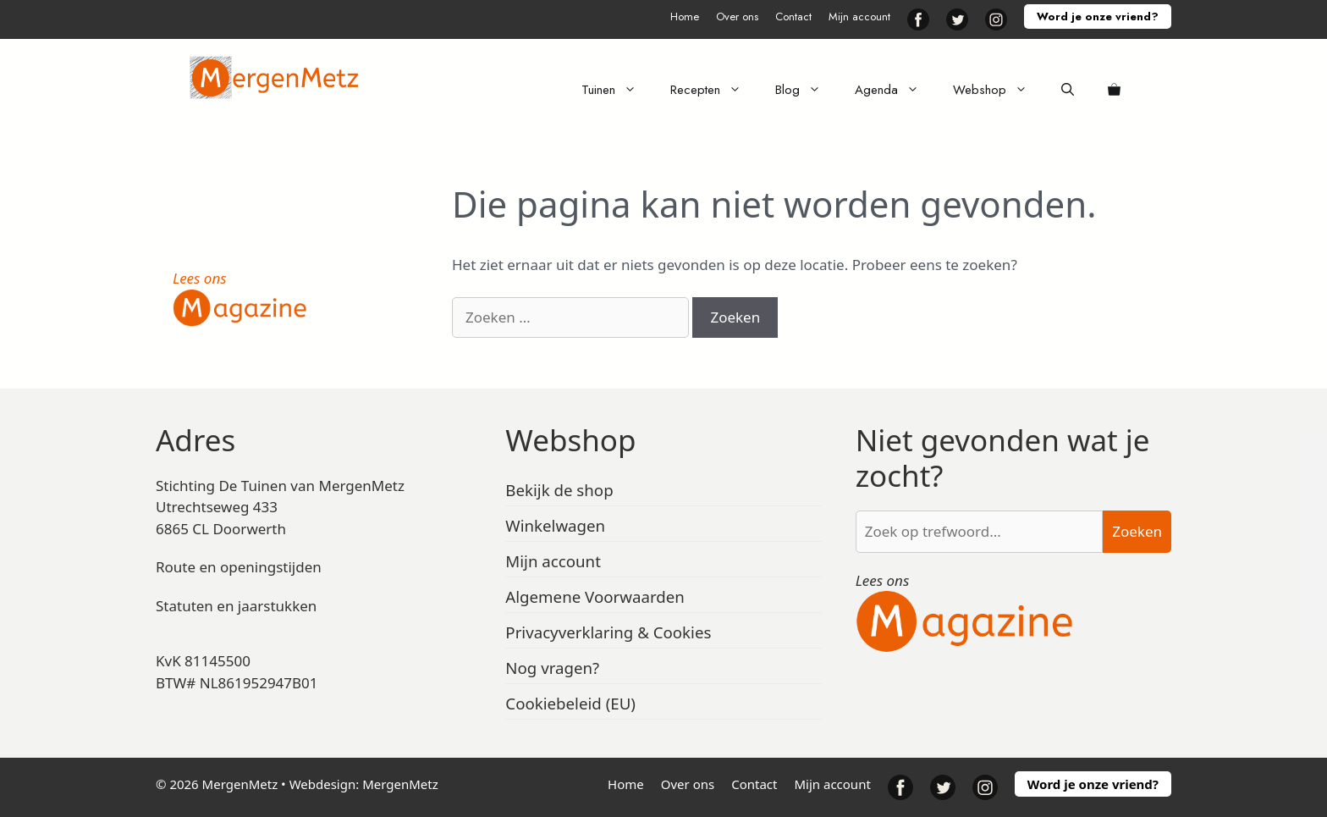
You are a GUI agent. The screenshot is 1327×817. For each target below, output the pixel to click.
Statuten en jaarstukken (236, 606)
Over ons (737, 16)
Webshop (998, 89)
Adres (195, 440)
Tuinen (617, 89)
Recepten (714, 89)
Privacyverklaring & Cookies (608, 632)
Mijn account (859, 16)
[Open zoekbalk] (1067, 89)
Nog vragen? (552, 667)
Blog (806, 89)
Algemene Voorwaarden (595, 596)
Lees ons (200, 278)
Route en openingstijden (239, 567)
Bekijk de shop (559, 489)
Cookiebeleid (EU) (570, 703)
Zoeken (1137, 531)
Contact (793, 16)
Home (684, 16)
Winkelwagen (555, 525)
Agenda (895, 89)
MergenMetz (400, 784)
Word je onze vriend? (1098, 16)
